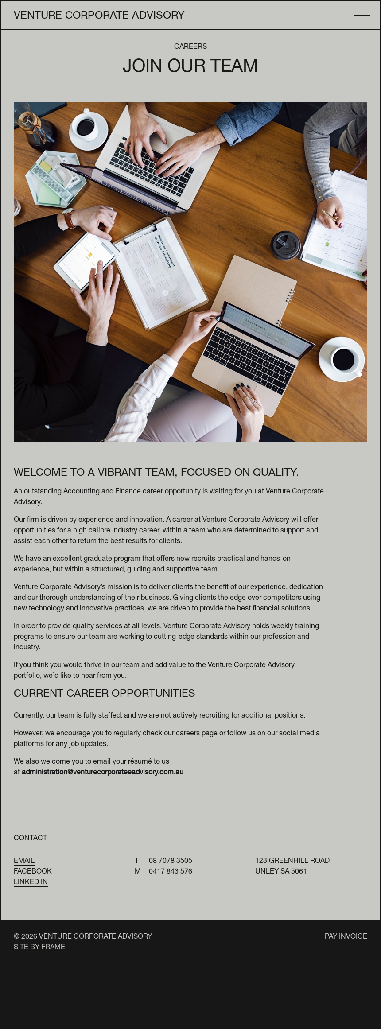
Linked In (31, 882)
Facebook (33, 872)
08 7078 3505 (170, 861)
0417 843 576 (170, 872)
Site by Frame (39, 947)
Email (24, 861)
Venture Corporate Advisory (99, 16)
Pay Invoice (346, 937)
